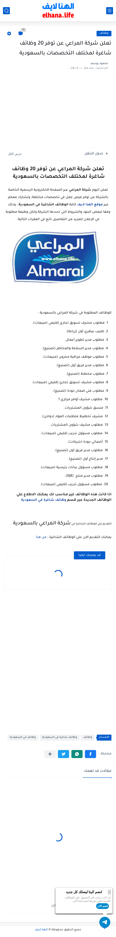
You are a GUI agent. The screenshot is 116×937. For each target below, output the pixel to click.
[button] (90, 754)
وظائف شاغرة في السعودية (43, 500)
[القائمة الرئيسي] (109, 10)
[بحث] (6, 10)
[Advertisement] (58, 112)
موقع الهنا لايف (90, 205)
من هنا (41, 537)
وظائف (104, 33)
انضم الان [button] (102, 906)
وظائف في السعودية (23, 737)
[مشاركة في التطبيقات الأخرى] (50, 754)
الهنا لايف (41, 929)
